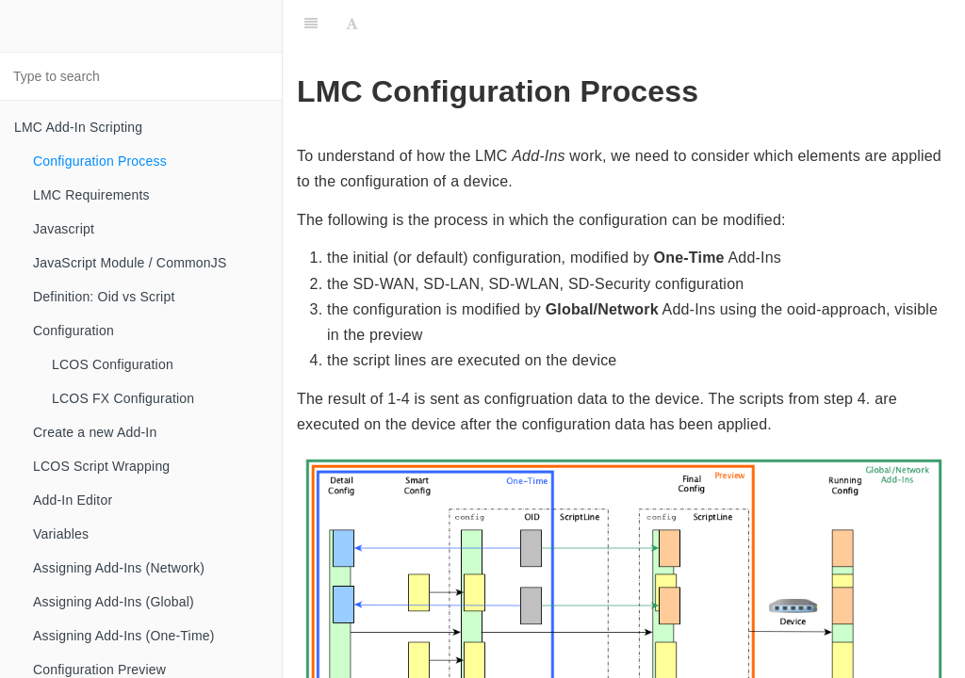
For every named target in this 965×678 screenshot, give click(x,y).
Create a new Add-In (94, 432)
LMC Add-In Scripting (78, 127)
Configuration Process (100, 161)
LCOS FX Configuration (123, 398)
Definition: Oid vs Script (104, 296)
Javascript (63, 228)
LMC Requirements (91, 194)
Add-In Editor (72, 500)
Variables (61, 533)
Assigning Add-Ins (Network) (118, 567)
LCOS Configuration (112, 364)
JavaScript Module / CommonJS (130, 262)
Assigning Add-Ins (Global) (113, 601)
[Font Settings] (352, 23)
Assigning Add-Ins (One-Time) (124, 635)
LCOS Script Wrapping (101, 466)
